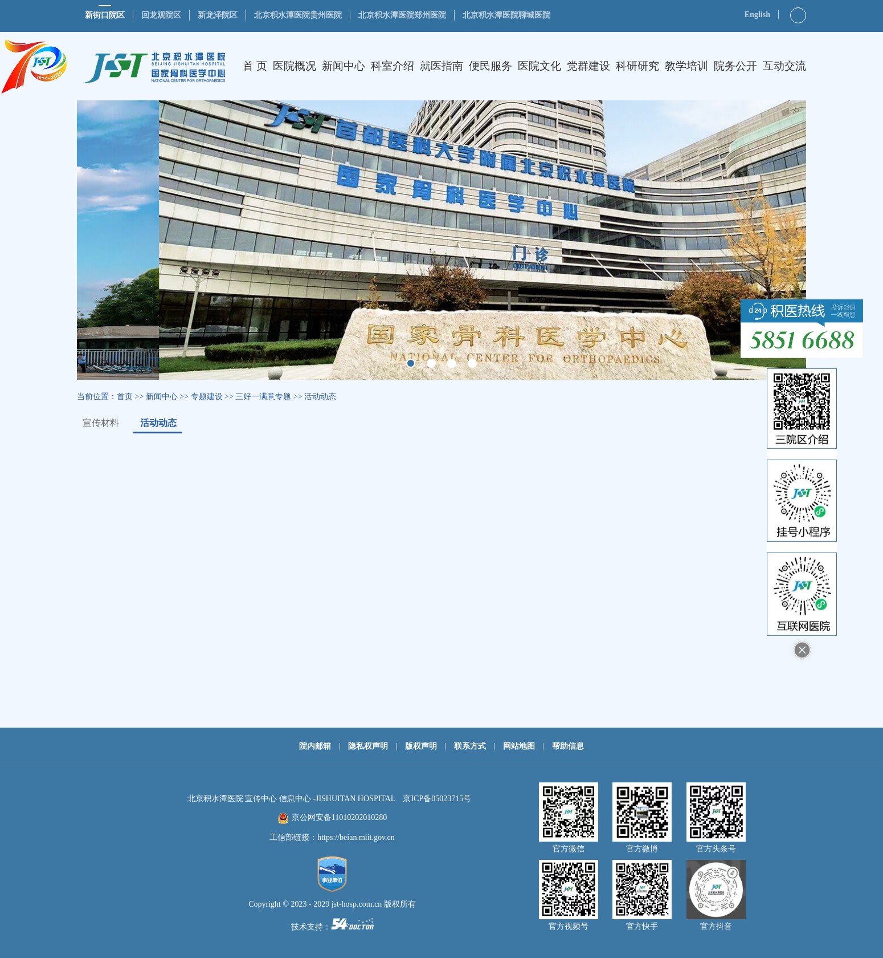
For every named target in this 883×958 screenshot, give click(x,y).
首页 (125, 396)
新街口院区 (105, 15)
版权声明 (421, 746)
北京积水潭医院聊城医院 (506, 15)
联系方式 (470, 746)
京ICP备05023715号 (437, 798)
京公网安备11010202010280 (339, 817)
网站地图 (519, 746)
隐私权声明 (368, 746)
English (757, 14)
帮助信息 (568, 746)
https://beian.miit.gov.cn (356, 837)
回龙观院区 (161, 15)
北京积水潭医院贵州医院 (298, 15)
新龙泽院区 (218, 15)
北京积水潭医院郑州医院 (402, 15)
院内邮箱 (315, 746)
